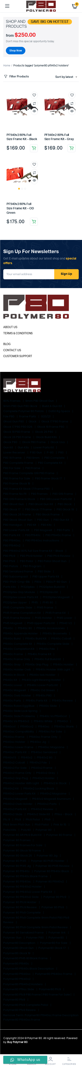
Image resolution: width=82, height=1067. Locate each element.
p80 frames (39, 494)
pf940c (8, 628)
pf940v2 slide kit (39, 814)
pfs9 (48, 819)
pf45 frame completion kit (22, 613)
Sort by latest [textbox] (64, 77)
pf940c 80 (25, 628)
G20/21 (46, 416)
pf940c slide (48, 706)
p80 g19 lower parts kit (56, 499)
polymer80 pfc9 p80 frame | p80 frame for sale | (37, 994)
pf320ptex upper (15, 602)
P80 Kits (46, 525)
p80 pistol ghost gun (52, 561)
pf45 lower (65, 618)
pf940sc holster (14, 742)
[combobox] (66, 77)
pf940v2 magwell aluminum (52, 799)
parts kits (10, 587)
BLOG (6, 344)
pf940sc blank (64, 726)
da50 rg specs (60, 411)
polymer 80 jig (47, 855)
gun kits (24, 447)
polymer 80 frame (59, 835)
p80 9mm (33, 458)
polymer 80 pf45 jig (17, 866)
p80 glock (65, 504)
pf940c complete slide (53, 644)
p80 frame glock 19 (17, 483)
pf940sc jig (38, 742)
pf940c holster (63, 664)
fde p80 (9, 416)
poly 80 (26, 830)
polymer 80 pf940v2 (50, 881)
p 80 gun (36, 452)
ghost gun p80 (13, 421)
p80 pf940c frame (58, 535)
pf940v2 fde (39, 762)
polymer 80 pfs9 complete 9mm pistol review (35, 927)
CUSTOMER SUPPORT (17, 356)
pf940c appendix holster (20, 633)
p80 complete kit (50, 463)
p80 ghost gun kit (41, 504)
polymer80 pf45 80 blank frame (25, 958)
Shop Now (15, 50)
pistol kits (10, 830)
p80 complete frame (18, 463)
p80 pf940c (33, 535)
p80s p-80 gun (56, 582)
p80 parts (64, 530)
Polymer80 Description (19, 943)
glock (33, 421)
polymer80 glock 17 (52, 948)
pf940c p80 (44, 695)
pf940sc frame (14, 737)
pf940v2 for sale (15, 768)
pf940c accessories (51, 628)
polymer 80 (44, 830)
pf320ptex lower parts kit (21, 597)
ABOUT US (10, 327)
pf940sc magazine (51, 747)
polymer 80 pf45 (15, 861)
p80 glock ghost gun (18, 520)
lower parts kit (43, 447)
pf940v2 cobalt (14, 762)
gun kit (8, 447)
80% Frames (12, 401)
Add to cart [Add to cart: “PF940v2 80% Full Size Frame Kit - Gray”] (71, 148)
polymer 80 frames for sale (23, 845)
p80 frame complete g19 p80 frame (29, 473)
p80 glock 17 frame (38, 509)
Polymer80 (57, 937)
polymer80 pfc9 (50, 989)
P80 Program (32, 566)
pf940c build (12, 638)
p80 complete (54, 458)
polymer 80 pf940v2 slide (21, 897)
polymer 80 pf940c (16, 871)
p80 (61, 452)
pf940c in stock (14, 675)
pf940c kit (10, 680)
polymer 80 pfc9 (55, 897)
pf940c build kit (36, 638)
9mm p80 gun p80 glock (20, 406)
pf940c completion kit (19, 649)
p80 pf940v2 (12, 545)
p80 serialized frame (18, 571)
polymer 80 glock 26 (18, 855)
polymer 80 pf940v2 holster (22, 886)
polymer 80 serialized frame (23, 932)
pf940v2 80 (45, 757)
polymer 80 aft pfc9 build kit (22, 835)
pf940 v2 (66, 623)
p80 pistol (27, 561)
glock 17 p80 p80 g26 (18, 427)
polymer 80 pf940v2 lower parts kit (28, 892)
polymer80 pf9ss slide (19, 989)
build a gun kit (52, 406)
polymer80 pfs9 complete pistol (26, 1005)
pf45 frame (45, 607)
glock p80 (10, 442)
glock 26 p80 (44, 432)
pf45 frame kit (55, 613)
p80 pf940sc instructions (42, 540)
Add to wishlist (34, 95)
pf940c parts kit (37, 700)
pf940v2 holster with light (21, 783)
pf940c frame (13, 654)
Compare (34, 103)
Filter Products (16, 76)
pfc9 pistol (33, 819)
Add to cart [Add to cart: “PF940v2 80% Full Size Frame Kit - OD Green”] (34, 221)
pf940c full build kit (48, 659)
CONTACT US (12, 350)
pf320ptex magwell (56, 597)
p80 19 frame (12, 458)
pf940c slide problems (19, 716)
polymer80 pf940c (16, 963)
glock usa (58, 442)
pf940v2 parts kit (15, 809)
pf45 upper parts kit (41, 623)
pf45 (35, 602)
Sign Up (66, 274)
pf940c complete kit (18, 644)
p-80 (50, 452)
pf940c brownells (55, 633)
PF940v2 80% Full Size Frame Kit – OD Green (20, 208)
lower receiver (14, 452)
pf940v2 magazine (53, 793)
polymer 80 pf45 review (53, 866)
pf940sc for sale (51, 731)
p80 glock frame (48, 514)
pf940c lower (13, 685)
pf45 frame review (17, 618)
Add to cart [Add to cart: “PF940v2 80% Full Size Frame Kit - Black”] (34, 148)
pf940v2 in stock (55, 783)
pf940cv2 (27, 726)
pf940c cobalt (61, 638)
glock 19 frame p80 (51, 427)
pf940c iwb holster (43, 675)
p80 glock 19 (66, 509)
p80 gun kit (62, 520)
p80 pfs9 (9, 561)
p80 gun (43, 520)
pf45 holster (44, 618)
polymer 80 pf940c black (52, 871)
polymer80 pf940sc (17, 974)
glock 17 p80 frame (55, 421)
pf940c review (62, 700)
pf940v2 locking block (39, 788)
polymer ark (57, 932)
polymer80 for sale (54, 943)
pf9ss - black (64, 814)
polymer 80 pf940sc (17, 881)
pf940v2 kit (11, 788)
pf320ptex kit (49, 592)
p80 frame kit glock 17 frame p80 (26, 489)
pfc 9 (7, 819)
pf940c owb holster (17, 695)
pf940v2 (27, 757)
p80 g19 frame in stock (19, 499)
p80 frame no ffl (15, 494)
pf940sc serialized (44, 752)
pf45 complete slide (18, 607)
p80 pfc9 (9, 556)
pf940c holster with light (53, 669)
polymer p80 (35, 937)
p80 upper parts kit (46, 576)
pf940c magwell (14, 690)
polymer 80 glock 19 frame (22, 850)
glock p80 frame (34, 442)
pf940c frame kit (40, 654)
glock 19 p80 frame (17, 432)
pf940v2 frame (42, 768)
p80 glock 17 (12, 509)
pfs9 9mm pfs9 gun (17, 824)
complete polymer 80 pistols (23, 411)
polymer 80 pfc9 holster (20, 902)
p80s (38, 582)
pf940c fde (47, 649)
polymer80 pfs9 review (20, 1010)
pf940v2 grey (46, 773)
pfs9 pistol (42, 824)
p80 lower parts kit (16, 530)
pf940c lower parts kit (42, 685)
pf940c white (43, 721)
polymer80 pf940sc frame (54, 974)
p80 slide (44, 571)
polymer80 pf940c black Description (29, 969)
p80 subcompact (15, 576)
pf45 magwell (13, 623)
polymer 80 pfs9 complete (22, 912)
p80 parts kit (12, 535)
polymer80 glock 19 (17, 953)
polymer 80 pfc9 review (20, 907)
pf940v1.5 (10, 757)
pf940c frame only (16, 659)
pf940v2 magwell (15, 799)
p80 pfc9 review (59, 556)
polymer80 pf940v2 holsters (23, 984)
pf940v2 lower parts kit (19, 793)
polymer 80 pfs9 (53, 907)
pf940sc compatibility (19, 731)
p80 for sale (12, 468)
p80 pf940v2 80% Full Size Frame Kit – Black (33, 551)
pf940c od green (43, 690)
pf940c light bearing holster (42, 680)
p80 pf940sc (12, 540)
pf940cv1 (9, 726)
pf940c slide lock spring (20, 711)
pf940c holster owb (17, 669)
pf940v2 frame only (17, 773)
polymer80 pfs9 (14, 1000)
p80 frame (33, 468)
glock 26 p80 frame (17, 437)
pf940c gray (12, 664)
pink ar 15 (60, 824)
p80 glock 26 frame (17, 514)
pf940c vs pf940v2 (16, 721)
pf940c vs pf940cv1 (53, 716)
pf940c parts (12, 700)
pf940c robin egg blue (19, 706)
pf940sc (44, 726)
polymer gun (12, 937)
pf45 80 (48, 602)
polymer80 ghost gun (18, 948)
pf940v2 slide (13, 814)
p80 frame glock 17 (48, 478)
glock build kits (47, 437)
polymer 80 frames (17, 840)
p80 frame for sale (17, 478)
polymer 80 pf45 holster (48, 861)
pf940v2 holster (44, 778)
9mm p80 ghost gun (39, 401)
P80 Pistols (11, 566)
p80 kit (32, 525)
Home (6, 65)
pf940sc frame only (43, 737)
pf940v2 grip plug (15, 778)
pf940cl (62, 721)
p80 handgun (13, 525)
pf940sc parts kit (15, 752)
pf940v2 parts (47, 804)
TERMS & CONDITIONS (18, 333)
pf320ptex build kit (52, 587)
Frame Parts (28, 416)
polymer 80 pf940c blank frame (25, 876)
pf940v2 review (42, 809)
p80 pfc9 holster (32, 556)
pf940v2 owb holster (18, 804)
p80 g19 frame (63, 494)
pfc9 (18, 819)
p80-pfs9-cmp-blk (17, 582)
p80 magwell (43, 530)
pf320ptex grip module (19, 592)
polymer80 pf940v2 (17, 979)
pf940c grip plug (37, 664)
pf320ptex (28, 587)
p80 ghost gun (13, 504)
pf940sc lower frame (18, 747)
